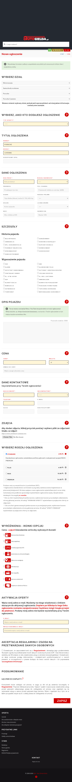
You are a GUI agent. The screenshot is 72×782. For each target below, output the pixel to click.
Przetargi (4, 734)
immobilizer (43, 279)
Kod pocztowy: (44, 407)
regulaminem (39, 650)
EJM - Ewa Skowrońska (40, 773)
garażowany (43, 238)
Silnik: (6, 194)
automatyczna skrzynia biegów (16, 554)
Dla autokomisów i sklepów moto (12, 720)
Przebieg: (7, 186)
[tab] (36, 454)
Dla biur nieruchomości (9, 722)
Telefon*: (7, 399)
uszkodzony (43, 251)
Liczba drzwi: (43, 203)
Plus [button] (35, 467)
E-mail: (40, 399)
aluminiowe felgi (45, 267)
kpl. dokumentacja (12, 244)
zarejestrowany (11, 254)
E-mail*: (6, 618)
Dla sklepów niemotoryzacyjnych (12, 725)
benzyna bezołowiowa (13, 535)
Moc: (5, 211)
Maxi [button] (35, 473)
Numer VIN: (42, 211)
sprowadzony (10, 251)
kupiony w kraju (45, 244)
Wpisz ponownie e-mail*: (13, 626)
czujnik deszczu (45, 273)
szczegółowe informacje (12, 662)
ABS (39, 264)
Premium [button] (35, 479)
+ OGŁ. (68, 54)
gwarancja (8, 241)
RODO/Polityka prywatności (10, 753)
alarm (6, 267)
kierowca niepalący (46, 241)
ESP (5, 279)
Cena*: (6, 358)
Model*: (6, 149)
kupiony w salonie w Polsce (15, 585)
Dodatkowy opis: (10, 157)
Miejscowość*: (9, 391)
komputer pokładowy (47, 282)
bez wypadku (9, 238)
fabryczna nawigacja (13, 560)
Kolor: (6, 203)
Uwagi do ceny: (9, 367)
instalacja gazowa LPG (13, 548)
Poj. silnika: (43, 186)
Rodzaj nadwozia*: (45, 178)
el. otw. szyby (10, 276)
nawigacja (8, 285)
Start (62, 54)
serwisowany (43, 248)
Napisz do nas (36, 761)
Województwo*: (44, 391)
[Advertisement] (36, 16)
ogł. (67, 50)
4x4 (5, 264)
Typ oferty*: (8, 120)
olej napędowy (11, 541)
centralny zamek (11, 273)
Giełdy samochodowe (8, 736)
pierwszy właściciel (12, 248)
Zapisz (62, 700)
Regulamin (5, 750)
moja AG (57, 50)
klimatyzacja (10, 282)
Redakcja (4, 745)
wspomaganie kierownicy (49, 292)
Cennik (4, 717)
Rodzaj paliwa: (44, 194)
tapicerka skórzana (46, 288)
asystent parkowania (13, 270)
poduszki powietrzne (47, 285)
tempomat (8, 292)
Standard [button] (35, 454)
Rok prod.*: (8, 178)
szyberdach (9, 288)
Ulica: (5, 407)
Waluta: (52, 358)
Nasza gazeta (6, 748)
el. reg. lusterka (45, 276)
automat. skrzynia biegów (49, 270)
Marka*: (6, 140)
